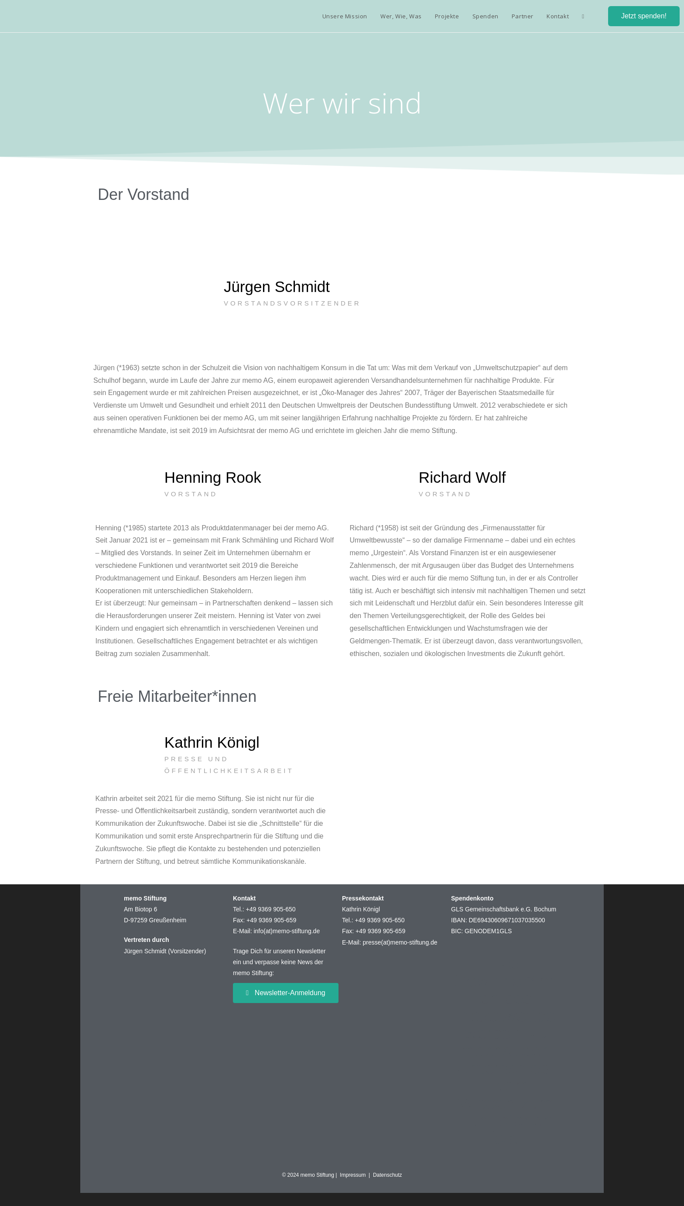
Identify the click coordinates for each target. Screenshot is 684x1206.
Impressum (354, 1175)
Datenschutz (387, 1175)
